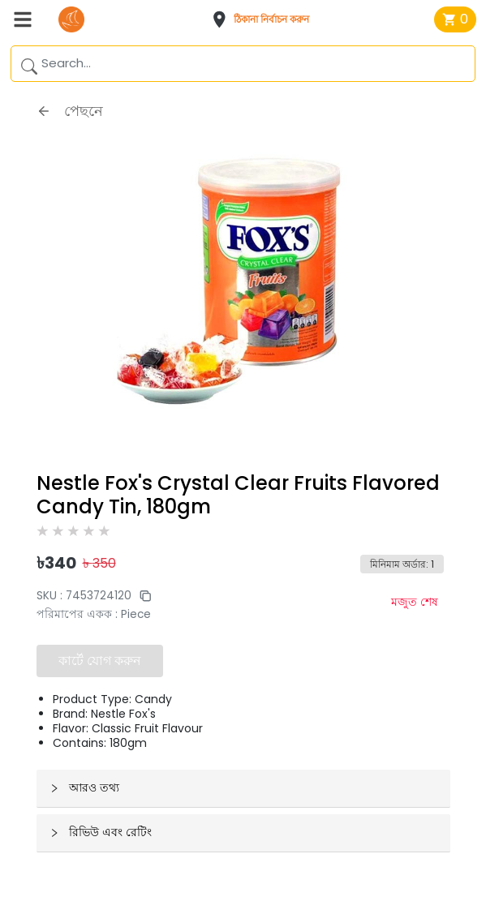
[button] (265, 19)
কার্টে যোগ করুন (99, 660)
